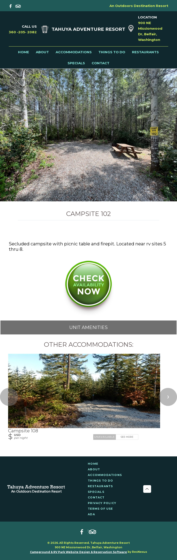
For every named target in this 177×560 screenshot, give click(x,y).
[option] (88, 135)
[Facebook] (11, 6)
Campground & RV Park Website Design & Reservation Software (78, 552)
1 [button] (88, 199)
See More (126, 436)
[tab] (88, 199)
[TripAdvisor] (18, 6)
